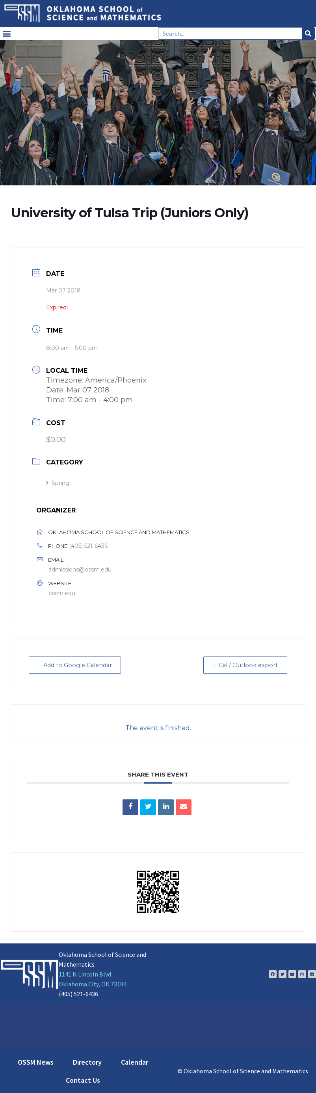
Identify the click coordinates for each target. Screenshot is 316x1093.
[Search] (308, 33)
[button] (6, 33)
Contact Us (83, 1079)
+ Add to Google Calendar (78, 665)
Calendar (134, 1061)
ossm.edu (61, 593)
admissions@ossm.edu (80, 569)
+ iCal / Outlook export (242, 665)
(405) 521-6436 (88, 545)
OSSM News (36, 1061)
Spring (57, 482)
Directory (87, 1061)
